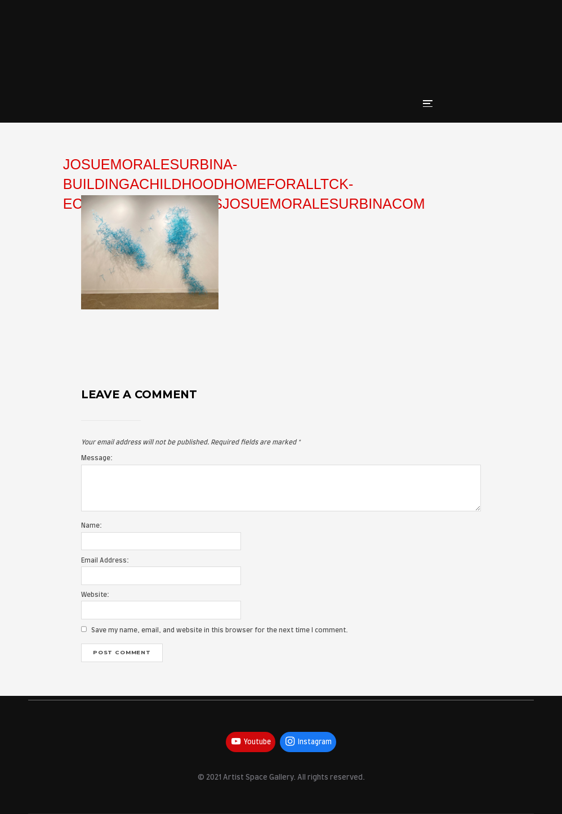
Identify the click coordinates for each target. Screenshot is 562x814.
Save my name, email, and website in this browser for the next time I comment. (219, 630)
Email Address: (105, 560)
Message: (97, 458)
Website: (95, 595)
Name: (91, 526)
